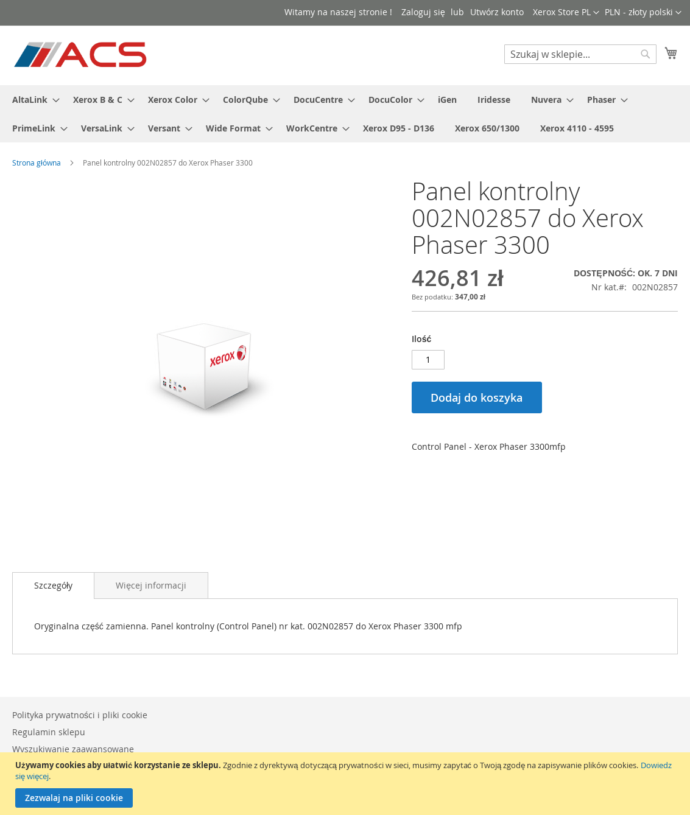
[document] (346, 784)
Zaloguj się (423, 12)
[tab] (53, 585)
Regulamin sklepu (48, 732)
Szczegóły (53, 585)
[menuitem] (32, 99)
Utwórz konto (497, 12)
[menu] (345, 113)
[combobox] (580, 54)
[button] (643, 12)
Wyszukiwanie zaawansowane (73, 749)
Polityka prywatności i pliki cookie (79, 715)
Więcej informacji (151, 585)
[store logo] (81, 55)
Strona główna (36, 162)
